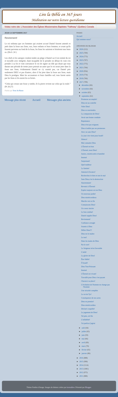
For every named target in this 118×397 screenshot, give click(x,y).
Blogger (88, 387)
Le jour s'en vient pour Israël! (92, 136)
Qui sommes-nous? (84, 39)
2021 (81, 67)
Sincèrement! (86, 183)
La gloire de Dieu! (88, 256)
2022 (81, 64)
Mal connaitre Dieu (88, 143)
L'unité (83, 252)
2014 (81, 365)
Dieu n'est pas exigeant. (90, 125)
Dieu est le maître (87, 234)
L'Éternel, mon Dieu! (89, 150)
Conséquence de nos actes (91, 298)
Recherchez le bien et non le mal (93, 176)
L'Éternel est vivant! (88, 274)
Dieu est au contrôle (88, 103)
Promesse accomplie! (89, 99)
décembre (85, 85)
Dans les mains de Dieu (90, 241)
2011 (81, 376)
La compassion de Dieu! (90, 114)
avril (84, 342)
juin (83, 335)
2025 (81, 53)
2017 (81, 82)
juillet (84, 331)
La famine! (85, 168)
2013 (81, 369)
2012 (81, 372)
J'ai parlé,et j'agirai (88, 323)
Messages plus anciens (59, 99)
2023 (81, 60)
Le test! (84, 237)
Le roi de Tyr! (86, 294)
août (83, 328)
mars (84, 346)
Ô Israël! (84, 263)
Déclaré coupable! (88, 309)
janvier (84, 353)
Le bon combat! (87, 212)
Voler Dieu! (85, 106)
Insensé (84, 157)
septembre (86, 96)
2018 (81, 78)
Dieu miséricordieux (88, 197)
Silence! (84, 139)
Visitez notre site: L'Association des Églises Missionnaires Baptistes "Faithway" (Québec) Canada (49, 27)
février (84, 350)
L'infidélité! (85, 320)
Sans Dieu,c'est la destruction (92, 179)
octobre (85, 92)
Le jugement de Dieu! (89, 312)
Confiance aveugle (88, 223)
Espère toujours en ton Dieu (91, 190)
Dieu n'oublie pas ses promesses (93, 128)
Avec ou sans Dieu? (88, 132)
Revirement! (86, 219)
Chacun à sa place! (88, 281)
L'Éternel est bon (87, 147)
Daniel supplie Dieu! (89, 216)
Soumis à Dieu (86, 226)
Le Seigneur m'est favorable (91, 248)
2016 (81, 358)
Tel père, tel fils (87, 316)
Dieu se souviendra (88, 110)
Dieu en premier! (87, 301)
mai (83, 339)
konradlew (71, 387)
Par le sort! (85, 245)
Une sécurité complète (89, 290)
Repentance (85, 121)
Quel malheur (86, 165)
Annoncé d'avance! (88, 172)
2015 (81, 361)
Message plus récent (15, 99)
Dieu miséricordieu (88, 305)
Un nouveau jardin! (88, 194)
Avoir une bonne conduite (90, 117)
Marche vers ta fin (88, 201)
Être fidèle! (85, 259)
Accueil (36, 99)
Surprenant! (85, 161)
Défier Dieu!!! (86, 230)
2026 (81, 49)
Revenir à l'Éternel (88, 186)
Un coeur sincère (87, 208)
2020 (81, 71)
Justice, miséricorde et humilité (93, 154)
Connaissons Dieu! (88, 205)
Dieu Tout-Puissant (88, 266)
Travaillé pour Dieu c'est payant (93, 277)
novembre (86, 89)
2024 (81, 56)
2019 (81, 75)
